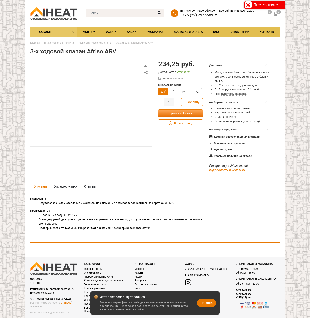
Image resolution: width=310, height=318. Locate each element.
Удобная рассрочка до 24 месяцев (237, 136)
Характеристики (65, 186)
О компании (240, 31)
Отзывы (90, 186)
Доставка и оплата (188, 31)
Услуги (110, 31)
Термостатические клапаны (95, 42)
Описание (40, 186)
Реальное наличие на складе (233, 156)
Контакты (267, 31)
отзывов (66, 302)
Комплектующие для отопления (103, 280)
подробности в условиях (227, 170)
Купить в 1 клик (180, 113)
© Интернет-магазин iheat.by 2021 (50, 298)
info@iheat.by (201, 274)
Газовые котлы (93, 268)
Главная (35, 42)
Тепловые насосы (95, 284)
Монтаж (89, 31)
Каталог (45, 31)
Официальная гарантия (229, 143)
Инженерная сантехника (59, 42)
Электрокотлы (93, 272)
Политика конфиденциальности (49, 312)
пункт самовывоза (233, 93)
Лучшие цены (223, 149)
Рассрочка (155, 31)
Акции (131, 31)
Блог (216, 31)
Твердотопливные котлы (99, 276)
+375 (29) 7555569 (196, 15)
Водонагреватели (94, 288)
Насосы (88, 303)
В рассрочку (180, 123)
